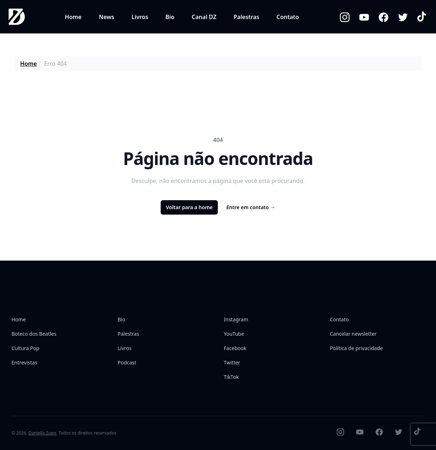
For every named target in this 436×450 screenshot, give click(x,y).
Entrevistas (24, 362)
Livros (140, 17)
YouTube (234, 333)
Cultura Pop (25, 348)
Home (73, 17)
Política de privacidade (356, 348)
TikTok (231, 376)
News (106, 17)
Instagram (236, 319)
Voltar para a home (189, 207)
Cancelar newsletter (353, 333)
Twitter (232, 362)
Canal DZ (204, 17)
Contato (287, 17)
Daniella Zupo (42, 433)
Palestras (246, 17)
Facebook (235, 348)
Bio (169, 17)
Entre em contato (250, 207)
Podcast (127, 362)
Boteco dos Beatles (34, 333)
